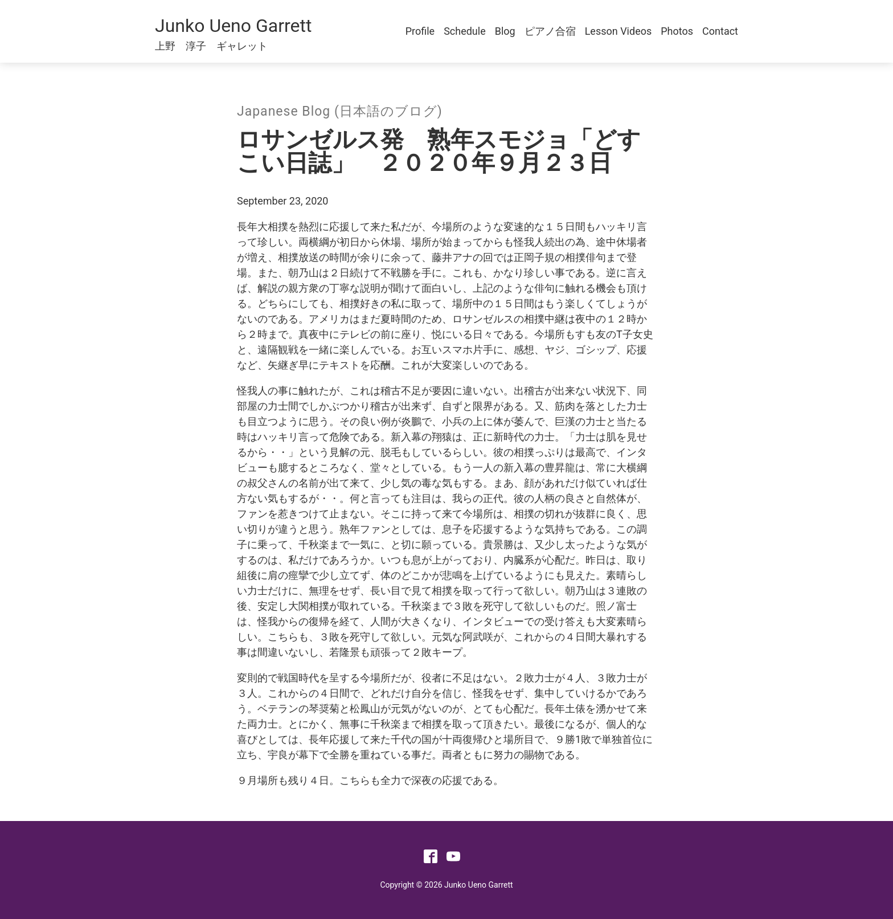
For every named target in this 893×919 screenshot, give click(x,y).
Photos (677, 31)
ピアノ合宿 (550, 31)
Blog (505, 31)
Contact (720, 31)
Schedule (465, 31)
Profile (420, 31)
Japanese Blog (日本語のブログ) (340, 111)
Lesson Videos (618, 31)
